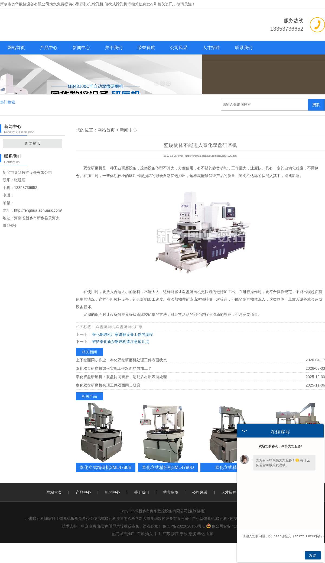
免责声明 (104, 546)
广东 (140, 554)
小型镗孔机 (81, 4)
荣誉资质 (146, 47)
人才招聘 (211, 47)
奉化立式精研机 (230, 487)
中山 (157, 554)
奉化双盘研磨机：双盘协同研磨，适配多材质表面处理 (121, 397)
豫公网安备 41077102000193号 (235, 546)
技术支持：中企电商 (79, 546)
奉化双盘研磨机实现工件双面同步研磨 (108, 405)
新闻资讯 (32, 163)
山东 (209, 554)
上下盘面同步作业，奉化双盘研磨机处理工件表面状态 (121, 380)
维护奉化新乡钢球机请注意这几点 (120, 361)
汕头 (149, 554)
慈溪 (192, 554)
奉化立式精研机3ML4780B (105, 487)
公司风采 (178, 47)
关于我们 (113, 47)
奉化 (201, 554)
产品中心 (48, 47)
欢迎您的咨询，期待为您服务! (280, 446)
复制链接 (196, 531)
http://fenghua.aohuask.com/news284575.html (211, 176)
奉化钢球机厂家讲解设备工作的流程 (122, 354)
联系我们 (243, 47)
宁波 (183, 554)
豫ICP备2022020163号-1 (184, 546)
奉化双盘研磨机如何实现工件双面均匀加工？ (114, 388)
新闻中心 (81, 47)
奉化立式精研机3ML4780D (168, 487)
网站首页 (16, 47)
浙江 (175, 554)
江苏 (166, 554)
